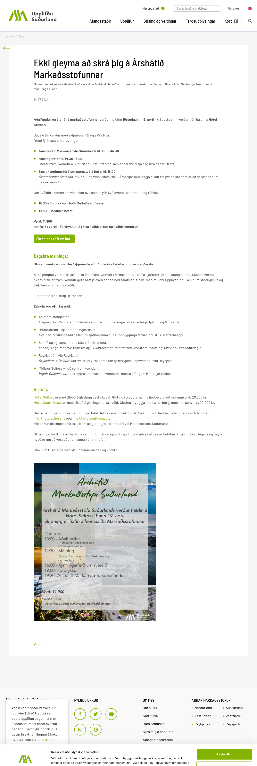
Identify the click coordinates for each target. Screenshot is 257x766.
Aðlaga (224, 747)
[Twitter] (96, 714)
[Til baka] (6, 48)
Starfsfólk (150, 715)
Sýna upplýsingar (63, 758)
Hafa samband (154, 723)
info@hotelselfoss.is (49, 418)
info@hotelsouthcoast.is (91, 418)
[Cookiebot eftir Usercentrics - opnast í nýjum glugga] (25, 758)
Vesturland (203, 716)
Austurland (234, 707)
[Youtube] (111, 714)
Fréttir (23, 36)
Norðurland (203, 707)
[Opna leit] (250, 21)
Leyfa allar (224, 734)
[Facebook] (80, 714)
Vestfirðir (233, 716)
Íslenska (9, 36)
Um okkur (150, 707)
